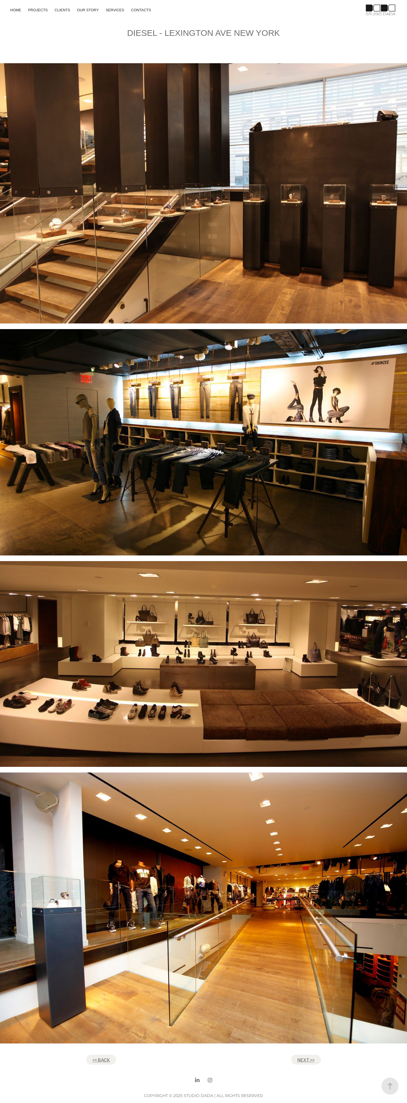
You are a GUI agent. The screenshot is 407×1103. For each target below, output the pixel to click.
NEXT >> (306, 1059)
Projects (37, 10)
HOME (15, 10)
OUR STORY (88, 10)
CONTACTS (141, 10)
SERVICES (115, 10)
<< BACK (101, 1059)
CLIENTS (62, 10)
